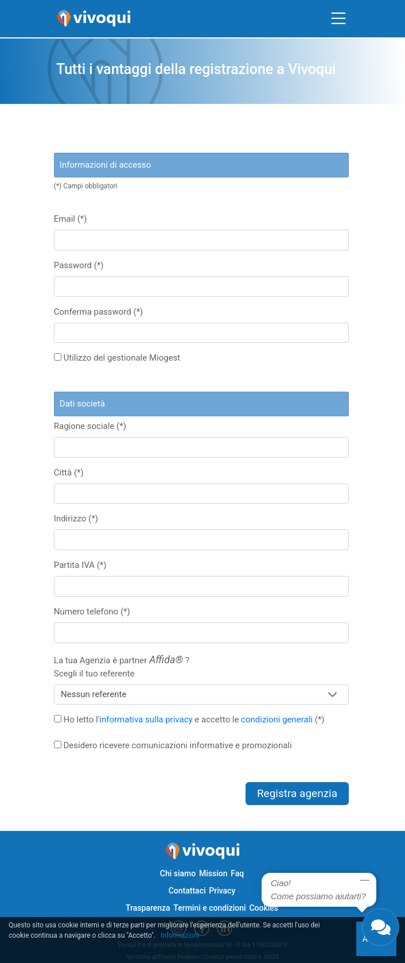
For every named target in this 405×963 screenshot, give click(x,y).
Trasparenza (148, 907)
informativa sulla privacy (145, 719)
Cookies (263, 907)
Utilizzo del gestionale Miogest (117, 358)
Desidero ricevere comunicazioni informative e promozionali (173, 745)
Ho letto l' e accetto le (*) (189, 719)
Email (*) (70, 219)
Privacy (222, 890)
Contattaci (187, 890)
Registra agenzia (297, 793)
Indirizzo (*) (76, 518)
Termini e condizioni (209, 907)
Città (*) (69, 472)
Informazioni (180, 935)
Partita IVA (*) (80, 565)
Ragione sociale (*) (90, 426)
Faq (237, 873)
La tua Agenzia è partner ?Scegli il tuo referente (121, 666)
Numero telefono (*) (92, 611)
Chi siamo (178, 873)
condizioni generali (277, 719)
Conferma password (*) (98, 312)
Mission (213, 873)
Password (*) (79, 265)
